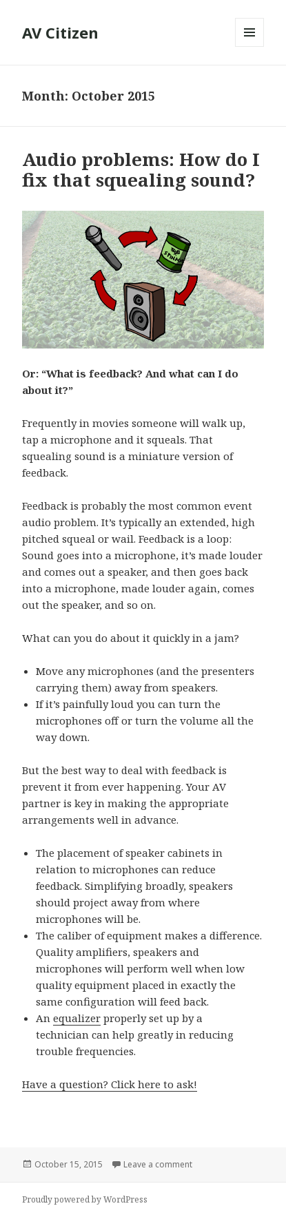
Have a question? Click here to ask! (109, 1084)
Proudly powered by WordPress (84, 1199)
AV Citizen (60, 32)
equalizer (77, 1018)
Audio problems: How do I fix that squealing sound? (141, 169)
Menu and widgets (250, 46)
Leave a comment (157, 1164)
